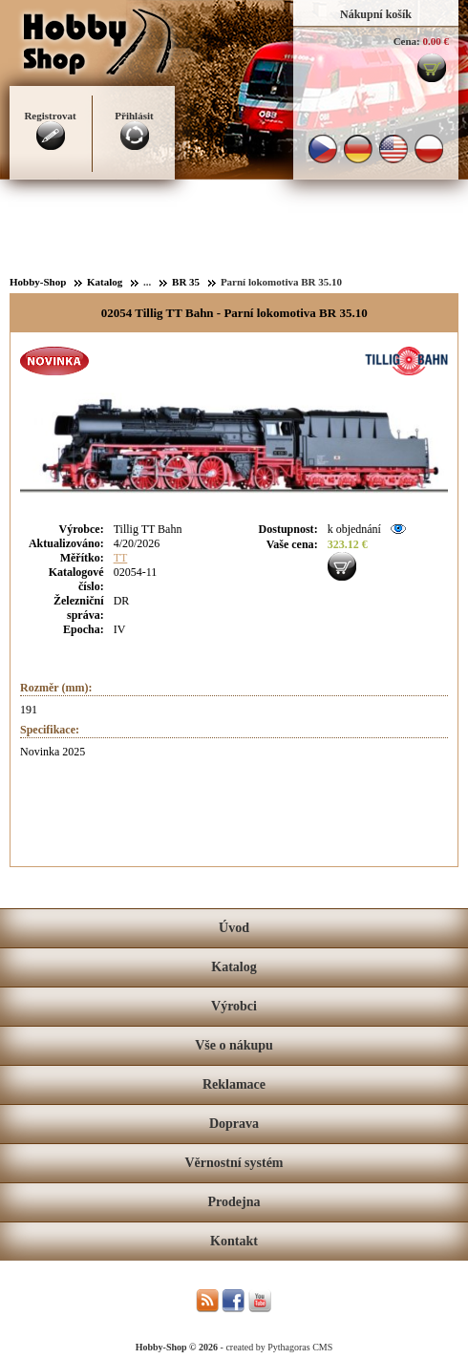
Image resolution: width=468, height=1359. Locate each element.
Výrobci (234, 1006)
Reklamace (234, 1084)
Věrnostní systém (233, 1163)
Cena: (407, 41)
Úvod (234, 928)
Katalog (233, 967)
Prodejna (234, 1202)
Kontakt (234, 1241)
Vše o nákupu (234, 1045)
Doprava (234, 1123)
